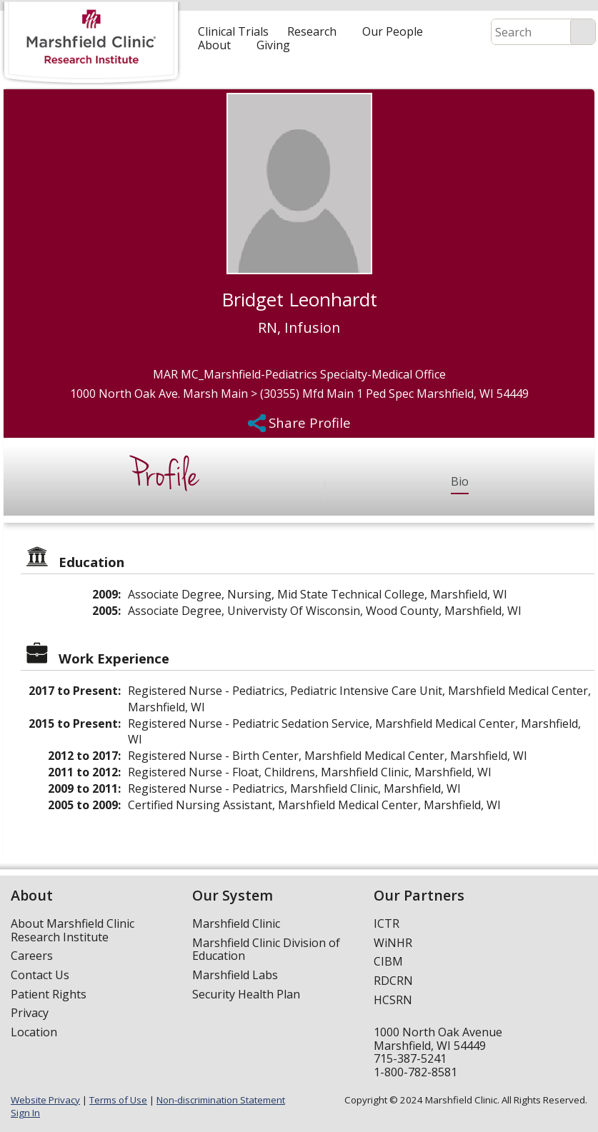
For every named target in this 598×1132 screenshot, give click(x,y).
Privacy (30, 1013)
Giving (273, 45)
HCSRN (393, 1000)
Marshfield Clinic (236, 923)
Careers (32, 955)
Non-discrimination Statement (220, 1099)
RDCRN (393, 980)
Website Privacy (45, 1099)
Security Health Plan (246, 994)
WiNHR (393, 943)
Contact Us (40, 975)
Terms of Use (118, 1099)
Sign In (25, 1112)
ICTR (386, 923)
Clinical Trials (233, 31)
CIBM (388, 961)
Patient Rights (48, 994)
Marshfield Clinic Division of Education (266, 949)
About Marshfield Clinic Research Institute (72, 930)
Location (34, 1032)
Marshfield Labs (235, 975)
